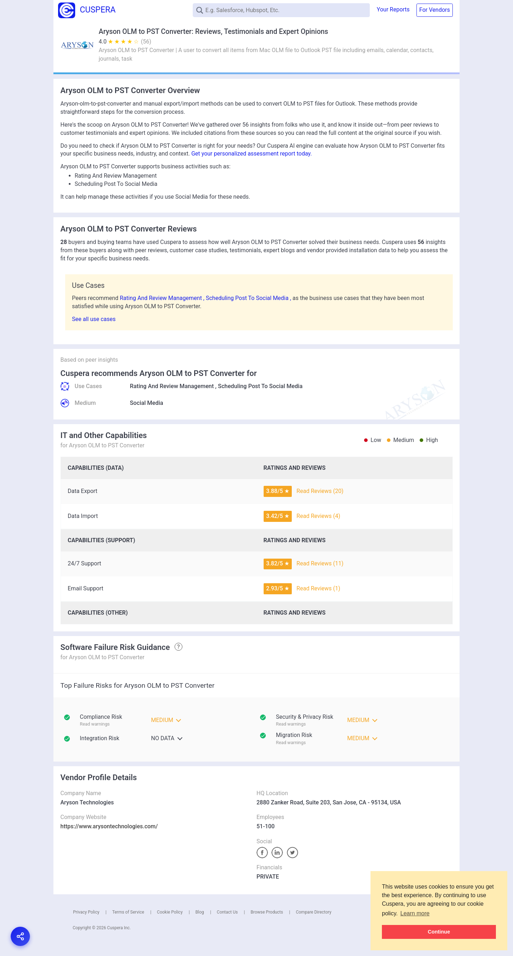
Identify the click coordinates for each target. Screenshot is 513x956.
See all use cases (94, 319)
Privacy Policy (86, 912)
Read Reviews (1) (318, 588)
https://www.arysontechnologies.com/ (109, 826)
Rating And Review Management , (163, 298)
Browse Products (266, 912)
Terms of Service (128, 912)
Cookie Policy (170, 912)
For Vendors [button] (434, 9)
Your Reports (393, 9)
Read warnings (291, 724)
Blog (200, 912)
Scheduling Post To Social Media (260, 386)
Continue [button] (439, 932)
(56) (146, 41)
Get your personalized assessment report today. (251, 153)
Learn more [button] (415, 913)
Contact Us (227, 912)
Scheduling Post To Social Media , (249, 298)
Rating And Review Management (172, 386)
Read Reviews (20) (319, 491)
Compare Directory (313, 912)
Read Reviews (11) (319, 563)
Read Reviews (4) (318, 516)
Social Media (147, 403)
